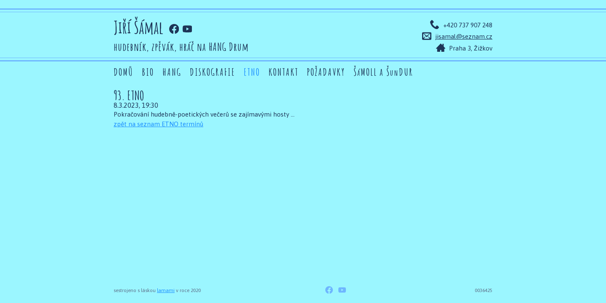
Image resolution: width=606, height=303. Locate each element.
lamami (166, 290)
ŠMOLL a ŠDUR (383, 72)
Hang (171, 72)
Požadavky (326, 72)
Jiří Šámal (138, 27)
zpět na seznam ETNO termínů (158, 124)
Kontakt (283, 72)
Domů (123, 72)
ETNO (252, 72)
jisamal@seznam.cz (463, 36)
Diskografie (212, 72)
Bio (148, 72)
